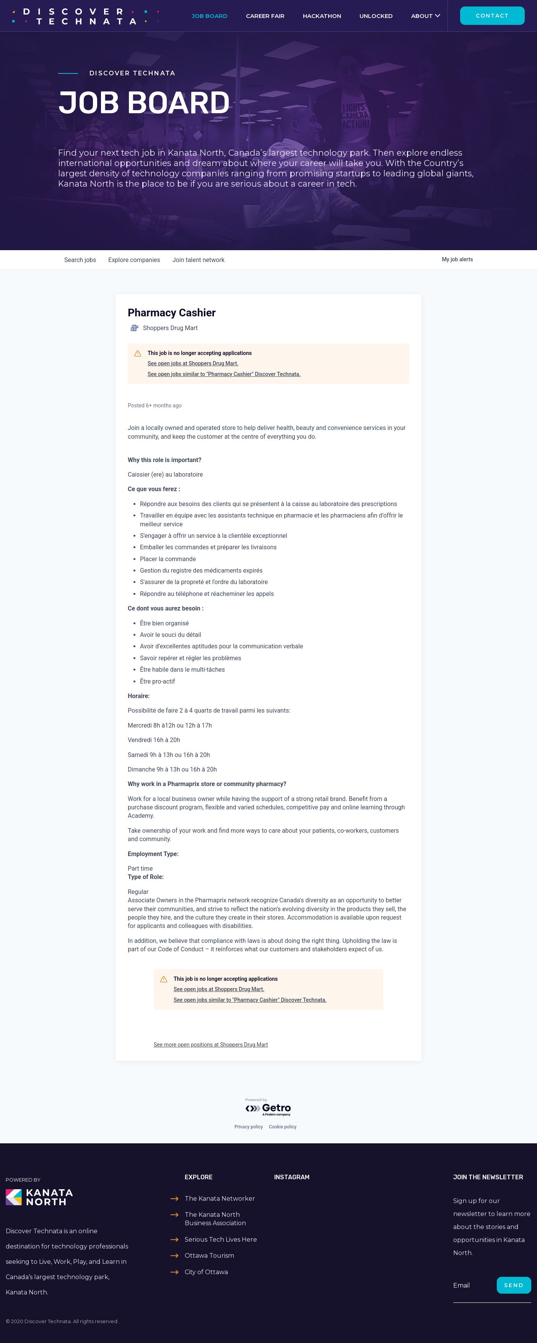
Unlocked (376, 16)
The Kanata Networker (220, 1198)
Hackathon (322, 16)
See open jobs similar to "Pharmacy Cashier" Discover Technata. (224, 374)
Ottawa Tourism (209, 1255)
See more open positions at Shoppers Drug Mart (211, 1045)
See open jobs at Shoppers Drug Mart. (193, 363)
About (422, 16)
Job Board (210, 16)
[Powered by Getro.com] (268, 1107)
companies (134, 260)
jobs (80, 260)
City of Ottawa (206, 1272)
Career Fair (265, 16)
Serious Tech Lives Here (221, 1239)
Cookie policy (282, 1127)
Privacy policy (248, 1127)
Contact (492, 15)
